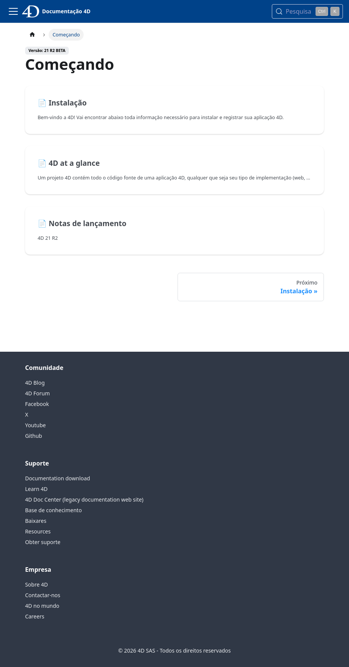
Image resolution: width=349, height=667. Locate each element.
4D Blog (35, 382)
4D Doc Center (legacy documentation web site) (84, 499)
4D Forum (37, 393)
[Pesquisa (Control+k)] (307, 11)
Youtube (35, 425)
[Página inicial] (32, 35)
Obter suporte (42, 542)
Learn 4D (36, 488)
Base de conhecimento (53, 510)
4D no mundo (42, 605)
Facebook (37, 403)
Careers (34, 616)
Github (33, 435)
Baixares (35, 520)
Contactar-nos (42, 595)
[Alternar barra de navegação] (13, 11)
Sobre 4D (36, 584)
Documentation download (57, 478)
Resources (38, 531)
